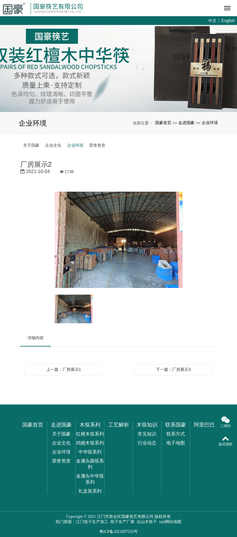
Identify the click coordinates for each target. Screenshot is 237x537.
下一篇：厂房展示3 (173, 369)
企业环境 (210, 122)
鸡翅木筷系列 (90, 442)
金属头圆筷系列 (90, 463)
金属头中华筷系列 (90, 479)
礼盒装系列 (90, 491)
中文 (212, 21)
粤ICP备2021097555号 (118, 531)
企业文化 (53, 145)
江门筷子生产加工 (92, 522)
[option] (118, 240)
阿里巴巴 (204, 425)
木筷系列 (90, 425)
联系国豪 (175, 425)
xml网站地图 (170, 522)
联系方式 (175, 433)
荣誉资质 (97, 145)
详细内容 (35, 337)
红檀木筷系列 (90, 433)
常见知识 (147, 433)
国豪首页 (163, 122)
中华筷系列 (90, 451)
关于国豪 (31, 145)
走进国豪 (186, 122)
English (228, 21)
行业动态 (147, 442)
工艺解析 (118, 425)
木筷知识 (147, 425)
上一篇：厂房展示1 (63, 369)
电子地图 (175, 442)
